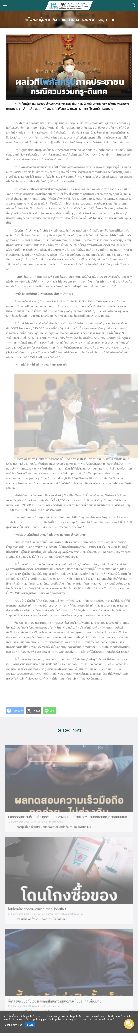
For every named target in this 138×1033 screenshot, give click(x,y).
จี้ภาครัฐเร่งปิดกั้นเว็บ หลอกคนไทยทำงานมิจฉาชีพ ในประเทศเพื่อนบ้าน (54, 1008)
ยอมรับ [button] (30, 1024)
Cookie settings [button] (13, 1024)
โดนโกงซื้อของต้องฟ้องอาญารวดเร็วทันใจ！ (37, 916)
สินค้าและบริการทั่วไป (55, 921)
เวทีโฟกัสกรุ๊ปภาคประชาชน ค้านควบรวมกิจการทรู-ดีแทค (69, 19)
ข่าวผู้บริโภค (39, 829)
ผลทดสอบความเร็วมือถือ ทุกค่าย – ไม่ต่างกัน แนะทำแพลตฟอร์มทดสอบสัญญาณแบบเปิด (67, 824)
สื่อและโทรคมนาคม (54, 829)
